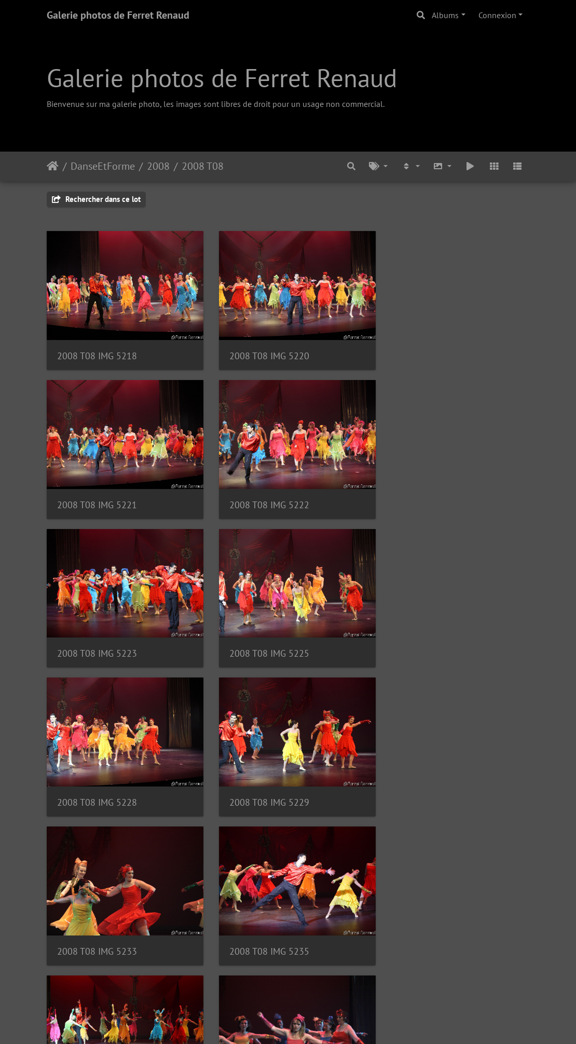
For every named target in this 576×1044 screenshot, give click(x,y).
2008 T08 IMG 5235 (97, 784)
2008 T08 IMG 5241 (263, 784)
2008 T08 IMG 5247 (429, 929)
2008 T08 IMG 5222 (97, 496)
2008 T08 (203, 166)
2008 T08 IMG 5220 (263, 351)
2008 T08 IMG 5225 (429, 496)
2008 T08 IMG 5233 (429, 640)
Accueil (53, 166)
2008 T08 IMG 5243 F (100, 929)
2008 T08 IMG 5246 (263, 929)
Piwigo (311, 1022)
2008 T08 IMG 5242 (429, 784)
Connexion (497, 15)
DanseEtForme (103, 166)
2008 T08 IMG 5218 (97, 351)
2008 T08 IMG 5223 (263, 496)
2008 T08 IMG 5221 (429, 351)
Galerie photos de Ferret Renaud (118, 15)
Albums (445, 15)
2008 (158, 166)
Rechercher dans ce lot (96, 199)
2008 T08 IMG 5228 (97, 640)
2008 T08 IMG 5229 (263, 640)
